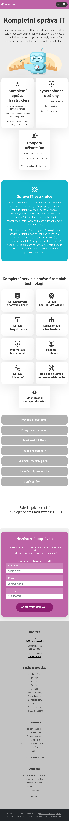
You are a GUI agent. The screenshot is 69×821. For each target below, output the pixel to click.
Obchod (34, 689)
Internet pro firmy (34, 700)
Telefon (12, 591)
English (35, 751)
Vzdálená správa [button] (34, 450)
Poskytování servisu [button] (34, 430)
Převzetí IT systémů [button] (34, 419)
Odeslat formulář (34, 607)
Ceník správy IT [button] (34, 481)
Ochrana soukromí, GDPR (50, 813)
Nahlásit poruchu (34, 783)
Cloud (34, 703)
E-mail (11, 578)
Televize (34, 681)
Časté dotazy (34, 790)
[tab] (34, 420)
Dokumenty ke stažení (34, 757)
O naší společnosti (34, 736)
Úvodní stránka (34, 674)
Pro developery (34, 707)
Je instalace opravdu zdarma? (34, 775)
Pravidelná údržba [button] (34, 440)
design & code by (48, 816)
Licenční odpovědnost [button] (34, 471)
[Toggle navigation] (62, 4)
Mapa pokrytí (34, 740)
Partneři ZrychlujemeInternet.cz (20, 816)
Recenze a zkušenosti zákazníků (35, 743)
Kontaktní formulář (34, 732)
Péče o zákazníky (34, 692)
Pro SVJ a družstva (34, 711)
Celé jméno (14, 565)
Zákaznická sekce (34, 729)
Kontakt (34, 796)
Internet (34, 678)
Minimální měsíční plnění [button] (35, 461)
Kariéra (34, 747)
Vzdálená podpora (35, 786)
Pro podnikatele (34, 696)
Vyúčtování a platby (34, 779)
